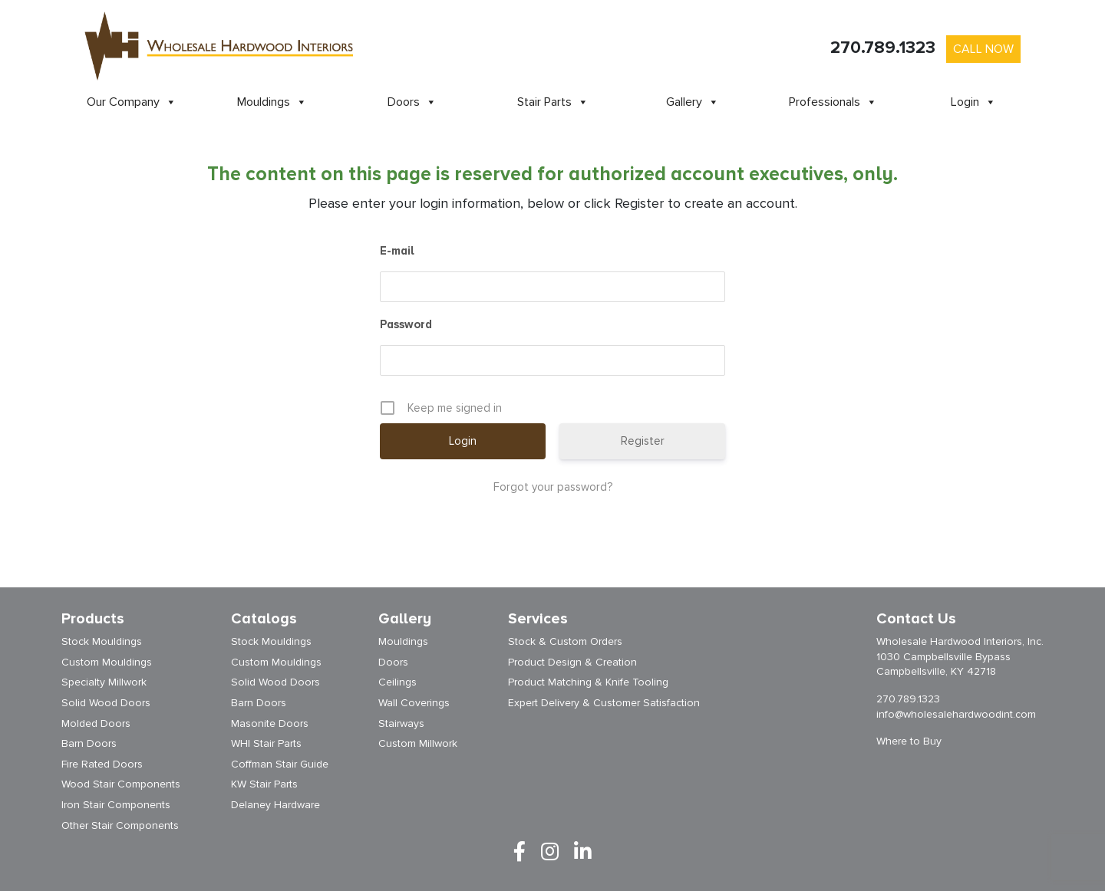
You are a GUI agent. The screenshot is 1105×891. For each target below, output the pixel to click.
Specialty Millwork (104, 682)
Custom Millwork (417, 743)
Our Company (131, 102)
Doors (412, 102)
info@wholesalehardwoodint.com (956, 714)
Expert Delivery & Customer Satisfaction (604, 702)
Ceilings (397, 682)
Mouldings (272, 102)
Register (643, 441)
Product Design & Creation (572, 662)
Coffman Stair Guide (279, 764)
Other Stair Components (120, 825)
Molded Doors (95, 723)
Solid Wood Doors (105, 702)
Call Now (983, 49)
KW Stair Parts (264, 784)
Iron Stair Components (115, 804)
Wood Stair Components (120, 784)
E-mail (397, 251)
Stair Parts (553, 102)
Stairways (401, 723)
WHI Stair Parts (266, 743)
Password (406, 324)
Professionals (833, 102)
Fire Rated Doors (102, 764)
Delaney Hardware (275, 804)
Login (973, 102)
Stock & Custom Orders (565, 641)
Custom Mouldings (106, 662)
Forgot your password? (552, 487)
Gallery (692, 102)
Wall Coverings (414, 702)
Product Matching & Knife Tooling (588, 682)
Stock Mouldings (101, 641)
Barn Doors (89, 743)
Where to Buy (909, 741)
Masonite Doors (269, 723)
